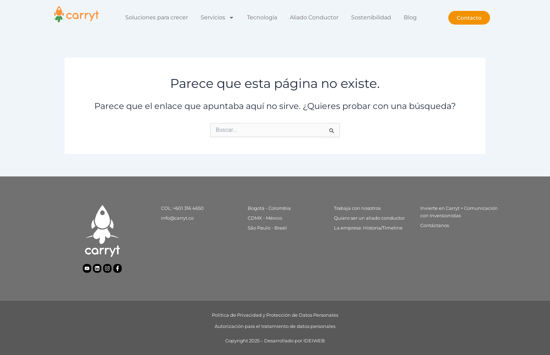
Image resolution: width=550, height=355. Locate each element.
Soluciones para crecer (156, 17)
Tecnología (262, 17)
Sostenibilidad (371, 17)
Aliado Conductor (314, 17)
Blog (410, 17)
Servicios (217, 17)
